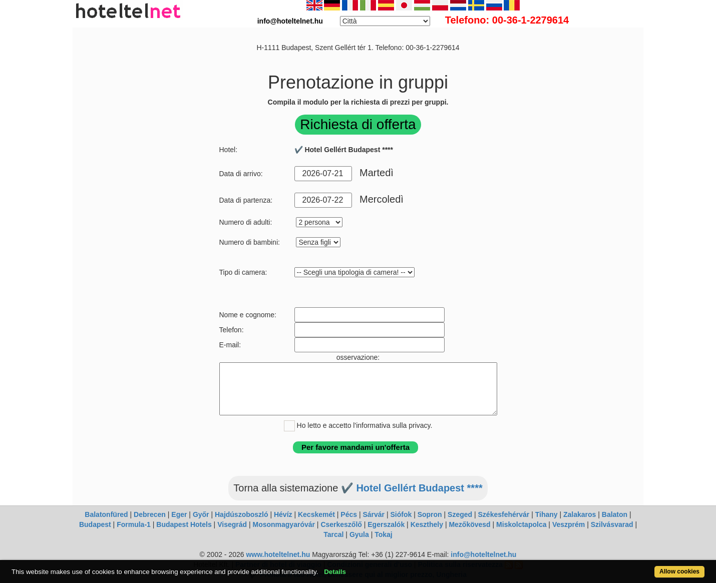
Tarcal (333, 534)
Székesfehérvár (504, 514)
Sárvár (374, 514)
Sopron (430, 514)
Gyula (359, 534)
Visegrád (232, 524)
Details (335, 571)
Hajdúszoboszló (241, 514)
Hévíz (283, 514)
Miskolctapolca (521, 524)
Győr (201, 514)
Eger (179, 514)
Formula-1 (134, 524)
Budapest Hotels (183, 524)
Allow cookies (679, 571)
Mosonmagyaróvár (283, 524)
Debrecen (150, 514)
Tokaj (384, 534)
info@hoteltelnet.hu (483, 554)
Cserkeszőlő (341, 524)
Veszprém (568, 524)
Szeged (460, 514)
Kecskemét (316, 514)
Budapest (95, 524)
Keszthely (427, 524)
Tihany (546, 514)
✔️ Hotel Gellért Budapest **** (412, 487)
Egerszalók (386, 524)
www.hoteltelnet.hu (278, 554)
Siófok (401, 514)
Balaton (614, 514)
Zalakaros (579, 514)
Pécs (348, 514)
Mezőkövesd (469, 524)
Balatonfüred (106, 514)
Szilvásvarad (612, 524)
